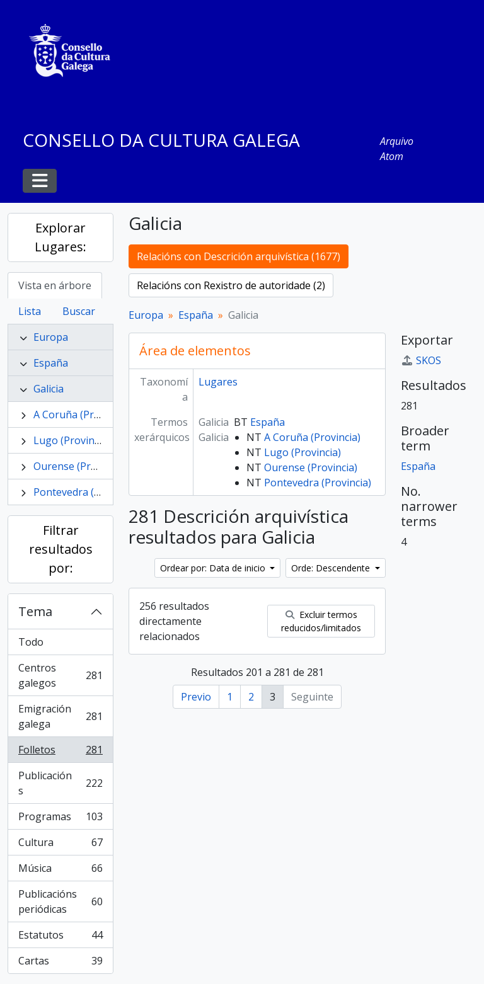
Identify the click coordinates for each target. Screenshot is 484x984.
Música (60, 871)
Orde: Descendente (331, 568)
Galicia (48, 389)
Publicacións (60, 783)
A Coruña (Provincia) (81, 414)
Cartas (60, 963)
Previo (196, 697)
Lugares (218, 382)
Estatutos (60, 937)
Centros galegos (60, 675)
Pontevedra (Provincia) (87, 492)
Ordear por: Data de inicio (214, 568)
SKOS (421, 360)
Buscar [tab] (78, 311)
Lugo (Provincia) (71, 440)
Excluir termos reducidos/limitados (321, 621)
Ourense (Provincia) (80, 466)
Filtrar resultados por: (61, 549)
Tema (35, 611)
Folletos (60, 752)
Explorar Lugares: (60, 237)
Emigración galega (60, 716)
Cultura (60, 845)
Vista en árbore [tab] (54, 285)
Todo (30, 642)
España (50, 363)
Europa (50, 337)
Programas (60, 819)
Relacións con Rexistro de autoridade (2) (231, 285)
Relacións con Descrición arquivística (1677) (238, 256)
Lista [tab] (29, 311)
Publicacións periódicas (60, 901)
